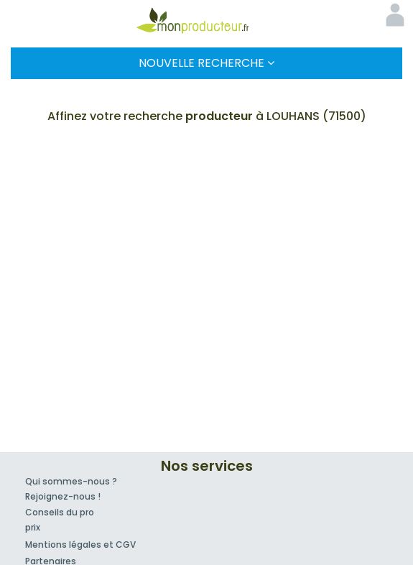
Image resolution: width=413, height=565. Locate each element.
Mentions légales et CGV (80, 544)
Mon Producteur (207, 20)
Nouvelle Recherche (206, 63)
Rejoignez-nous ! (63, 496)
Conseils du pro (59, 512)
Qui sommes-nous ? (71, 481)
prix (32, 527)
